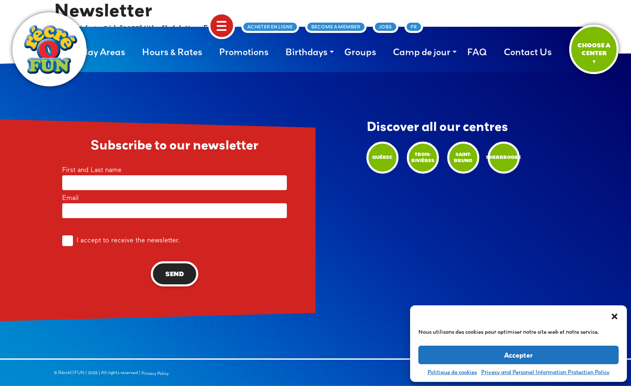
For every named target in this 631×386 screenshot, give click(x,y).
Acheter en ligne (270, 27)
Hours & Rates (172, 52)
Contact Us (528, 52)
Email (174, 205)
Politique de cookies (452, 372)
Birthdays (306, 52)
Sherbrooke (504, 157)
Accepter (518, 355)
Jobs (385, 27)
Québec (382, 157)
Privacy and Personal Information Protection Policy (545, 372)
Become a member (335, 27)
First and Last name (174, 177)
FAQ (477, 52)
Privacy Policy (155, 373)
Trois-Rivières (422, 157)
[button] (614, 316)
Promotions (244, 52)
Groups (360, 52)
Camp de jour (421, 52)
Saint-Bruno (463, 157)
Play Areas (102, 52)
